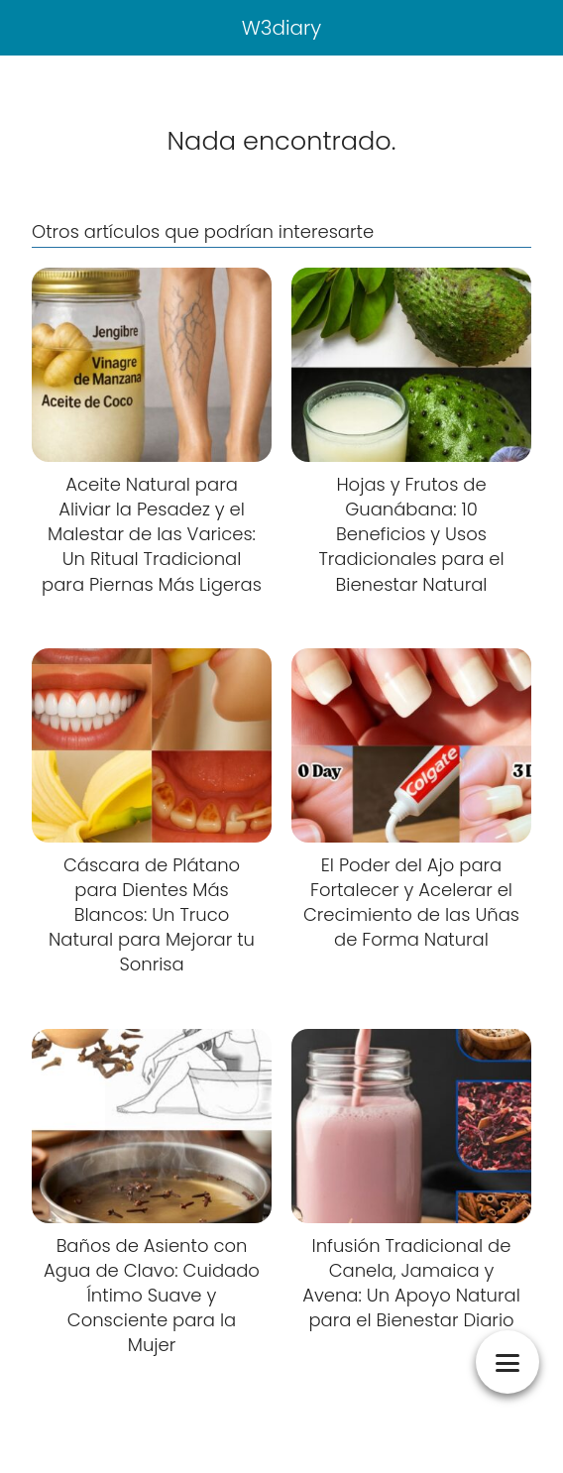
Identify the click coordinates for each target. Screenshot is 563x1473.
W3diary (282, 28)
